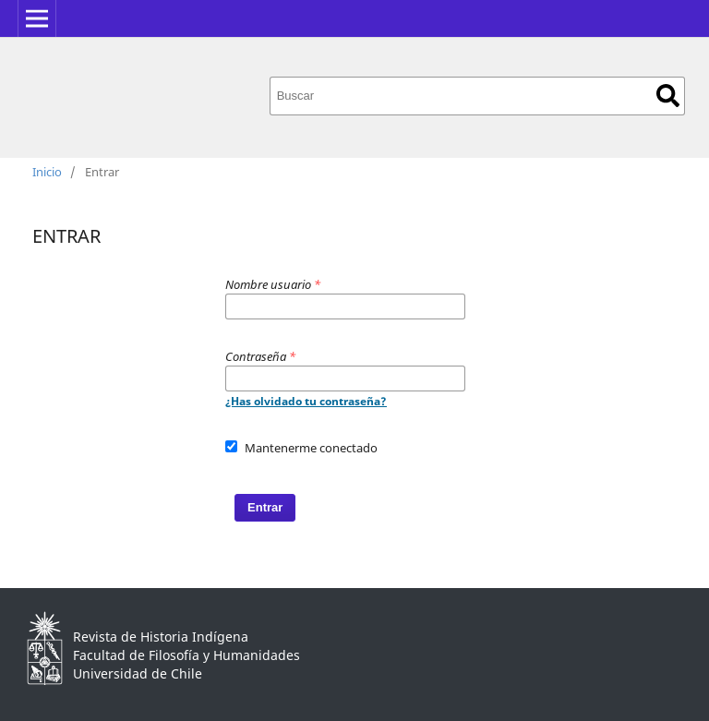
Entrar (264, 507)
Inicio (47, 171)
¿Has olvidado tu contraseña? (306, 401)
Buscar (667, 95)
